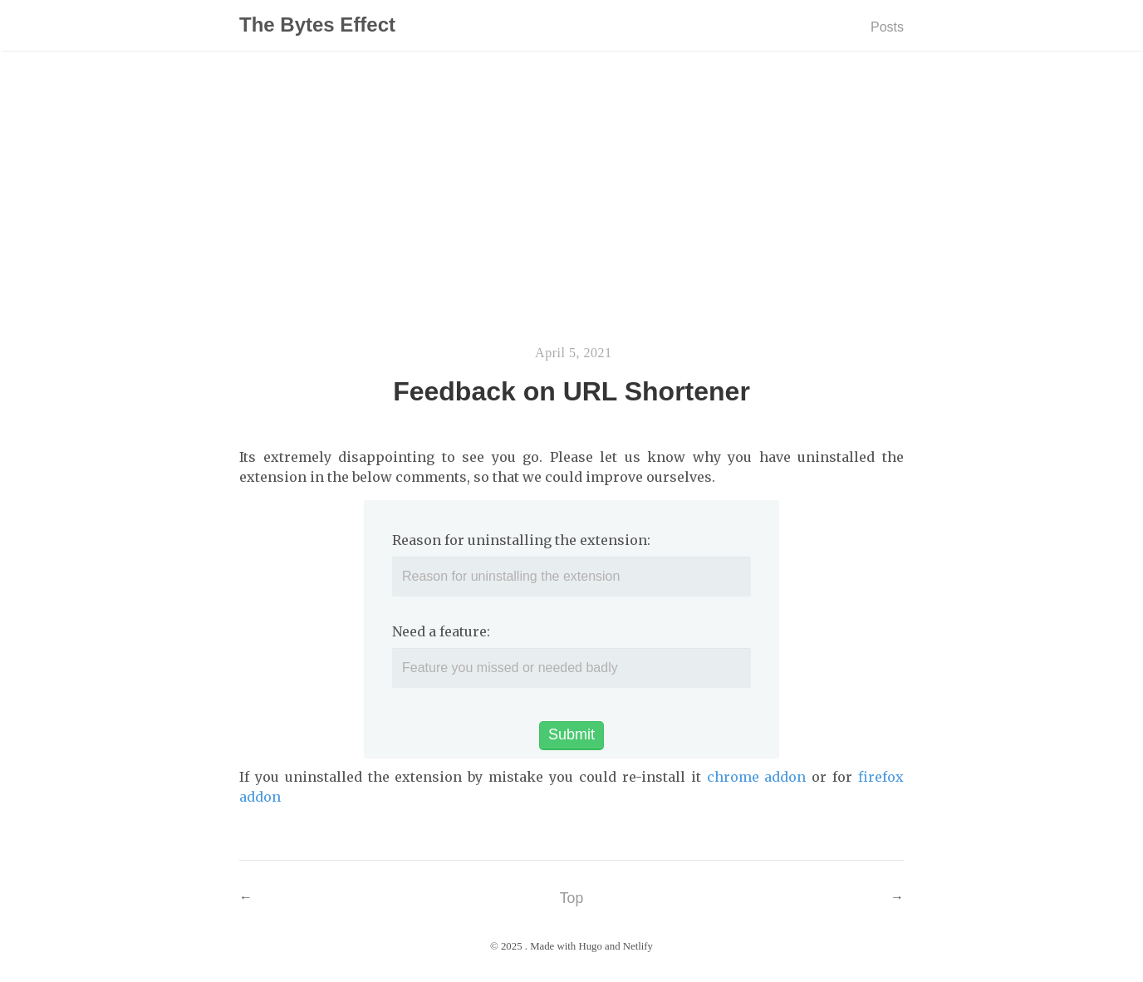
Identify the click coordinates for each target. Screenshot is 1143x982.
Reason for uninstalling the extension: (521, 540)
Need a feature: (441, 631)
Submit (571, 734)
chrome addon (757, 776)
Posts (887, 27)
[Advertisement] (571, 207)
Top (571, 898)
